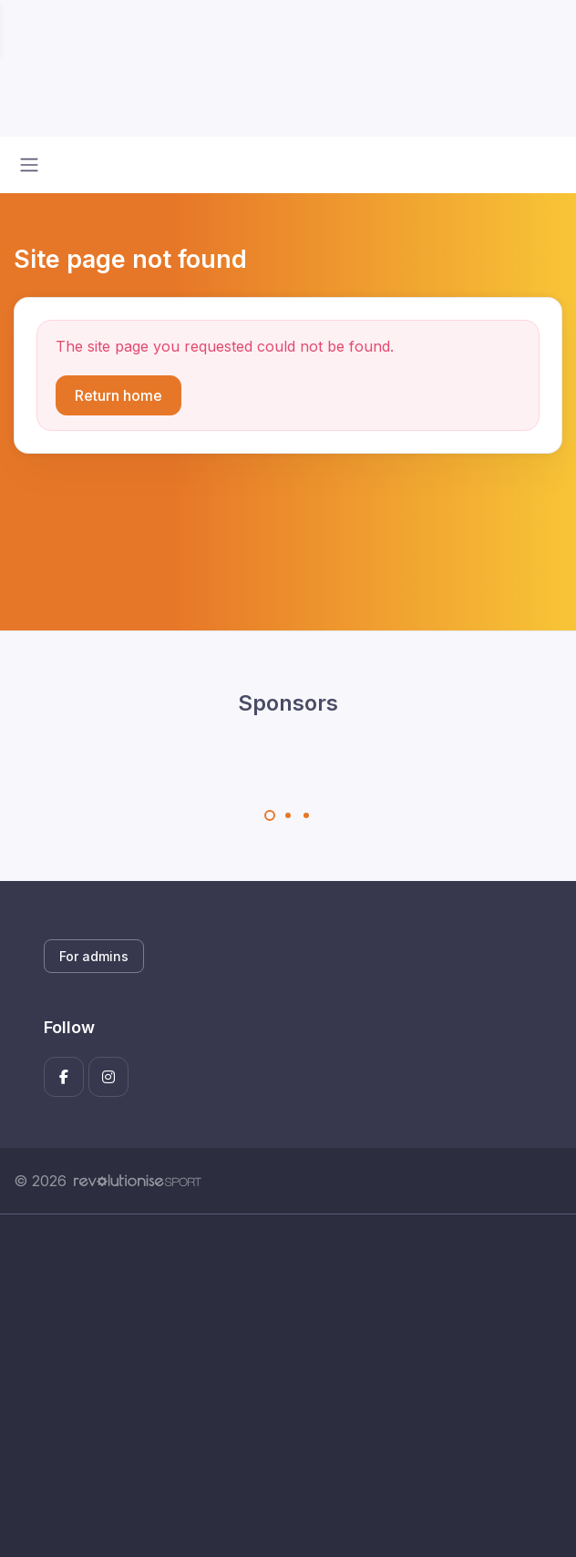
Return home (118, 395)
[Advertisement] (288, 1385)
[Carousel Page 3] (306, 815)
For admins (94, 956)
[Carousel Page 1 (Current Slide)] (269, 815)
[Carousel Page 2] (288, 815)
